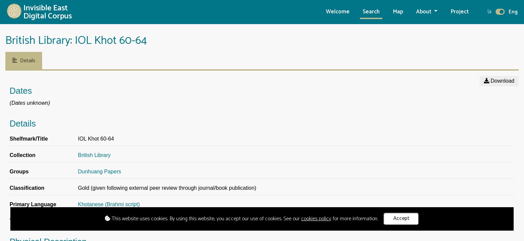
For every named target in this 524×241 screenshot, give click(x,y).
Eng (513, 11)
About (424, 11)
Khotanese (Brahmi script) (109, 204)
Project (460, 11)
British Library (94, 155)
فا (489, 11)
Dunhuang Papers (99, 171)
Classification (27, 188)
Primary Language (33, 204)
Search (371, 11)
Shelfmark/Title (29, 139)
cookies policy (316, 218)
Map (398, 11)
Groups (19, 171)
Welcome (338, 11)
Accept (401, 218)
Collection (22, 155)
